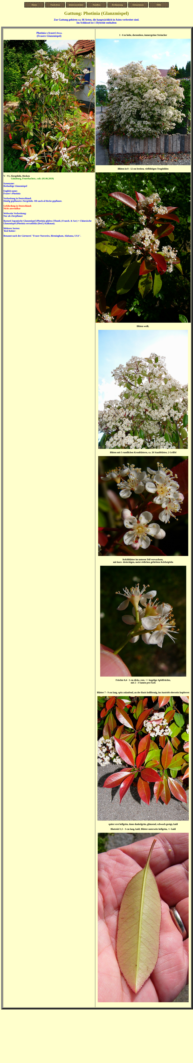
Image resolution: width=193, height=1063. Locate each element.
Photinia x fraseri (46, 33)
